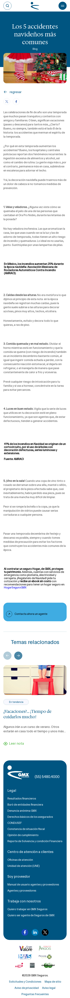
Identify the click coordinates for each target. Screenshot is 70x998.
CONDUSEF (14, 823)
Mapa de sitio (53, 981)
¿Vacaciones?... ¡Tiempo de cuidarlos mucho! (27, 714)
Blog (35, 48)
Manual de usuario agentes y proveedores (33, 884)
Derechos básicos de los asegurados (30, 817)
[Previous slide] (7, 656)
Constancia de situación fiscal (26, 829)
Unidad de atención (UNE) (23, 866)
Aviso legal (48, 988)
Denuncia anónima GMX (22, 811)
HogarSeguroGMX (15, 587)
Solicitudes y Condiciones (25, 981)
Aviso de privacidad (27, 988)
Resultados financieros (21, 798)
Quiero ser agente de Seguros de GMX (31, 915)
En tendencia (16, 702)
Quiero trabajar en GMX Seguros (27, 909)
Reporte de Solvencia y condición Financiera (34, 841)
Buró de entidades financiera (25, 804)
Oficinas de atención (20, 860)
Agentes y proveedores (21, 890)
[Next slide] (18, 656)
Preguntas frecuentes (35, 994)
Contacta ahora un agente (31, 614)
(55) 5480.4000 (47, 776)
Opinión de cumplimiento (23, 835)
